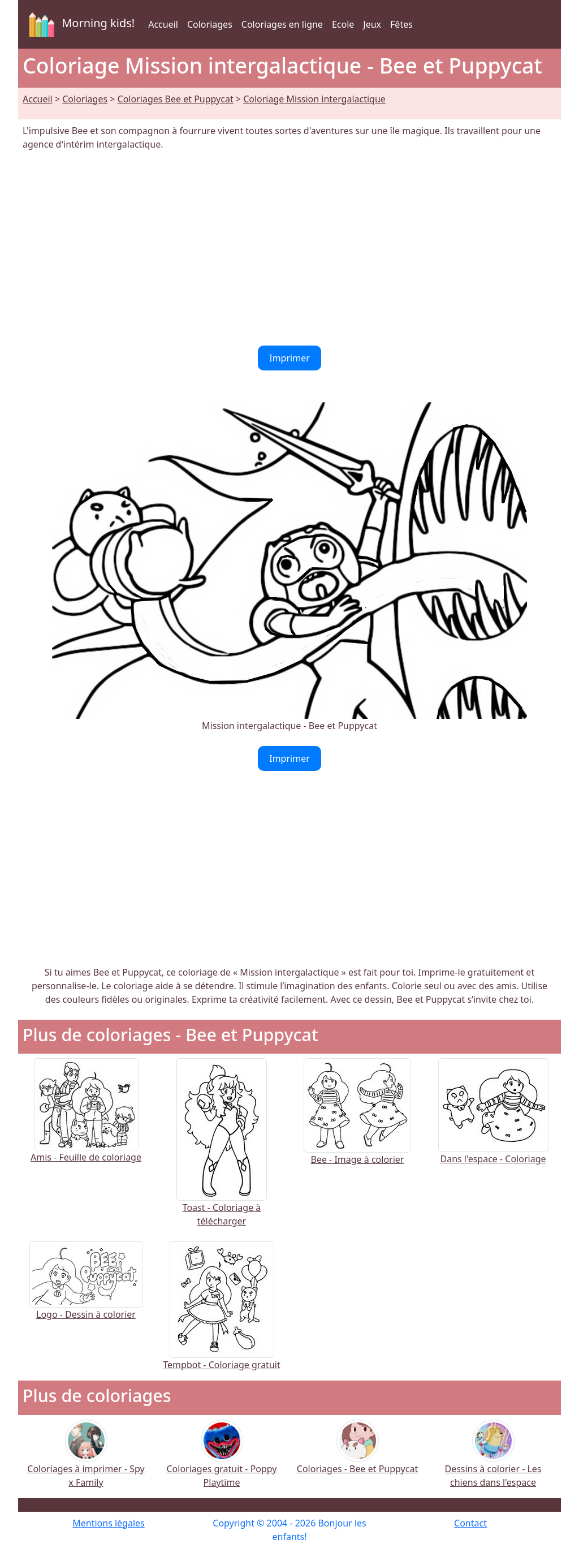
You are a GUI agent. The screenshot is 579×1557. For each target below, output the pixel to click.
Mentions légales (108, 1523)
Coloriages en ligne (282, 24)
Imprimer (289, 358)
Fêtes (401, 24)
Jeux (372, 24)
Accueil (163, 24)
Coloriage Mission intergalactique (314, 99)
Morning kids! (80, 24)
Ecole (343, 24)
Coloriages (209, 24)
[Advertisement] (289, 248)
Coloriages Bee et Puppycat (176, 99)
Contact (470, 1523)
